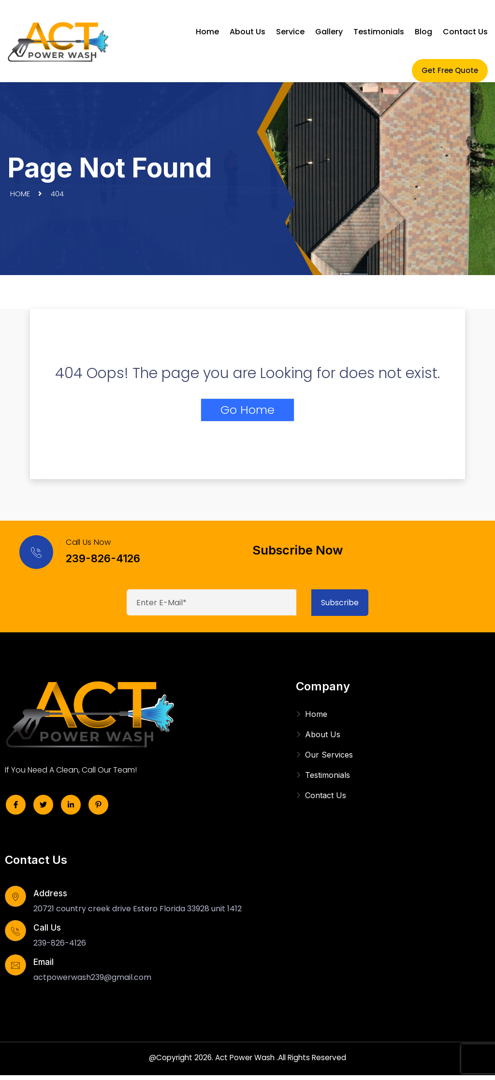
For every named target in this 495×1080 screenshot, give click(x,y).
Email (43, 962)
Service (290, 31)
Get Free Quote (450, 70)
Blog (423, 31)
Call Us (47, 928)
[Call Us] (17, 932)
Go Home (247, 410)
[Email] (17, 966)
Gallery (329, 31)
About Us (247, 31)
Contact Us (465, 31)
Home (207, 31)
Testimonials (378, 31)
